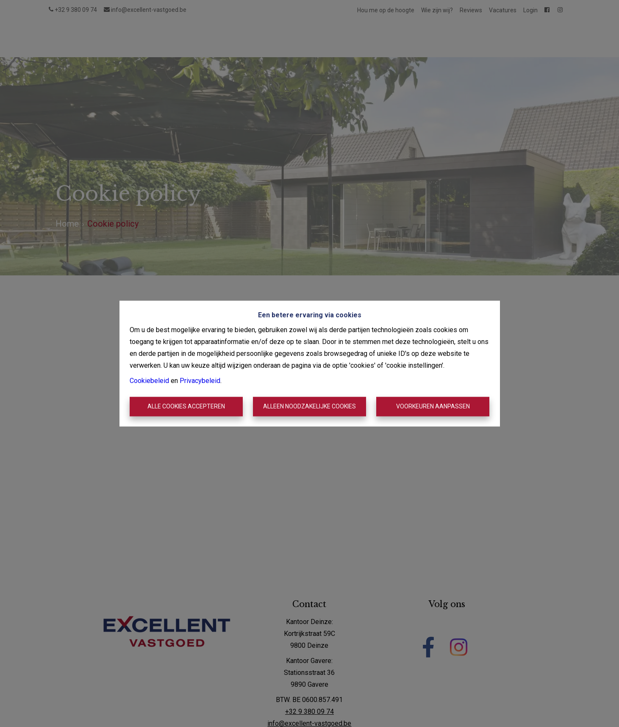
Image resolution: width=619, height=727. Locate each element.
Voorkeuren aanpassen (433, 406)
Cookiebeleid (149, 381)
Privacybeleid (200, 381)
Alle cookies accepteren (186, 406)
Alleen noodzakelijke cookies (309, 406)
